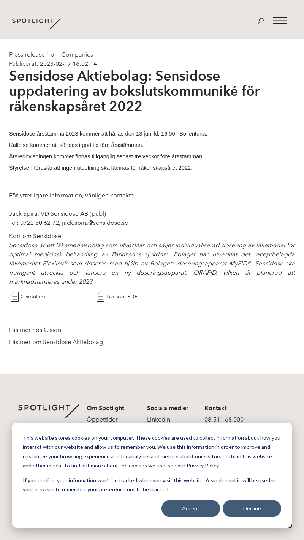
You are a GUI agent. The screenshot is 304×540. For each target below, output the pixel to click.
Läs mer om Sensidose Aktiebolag (56, 342)
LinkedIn (158, 419)
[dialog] (152, 475)
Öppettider (102, 419)
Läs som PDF (122, 297)
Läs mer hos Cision (35, 329)
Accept (191, 508)
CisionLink (33, 297)
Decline (252, 508)
